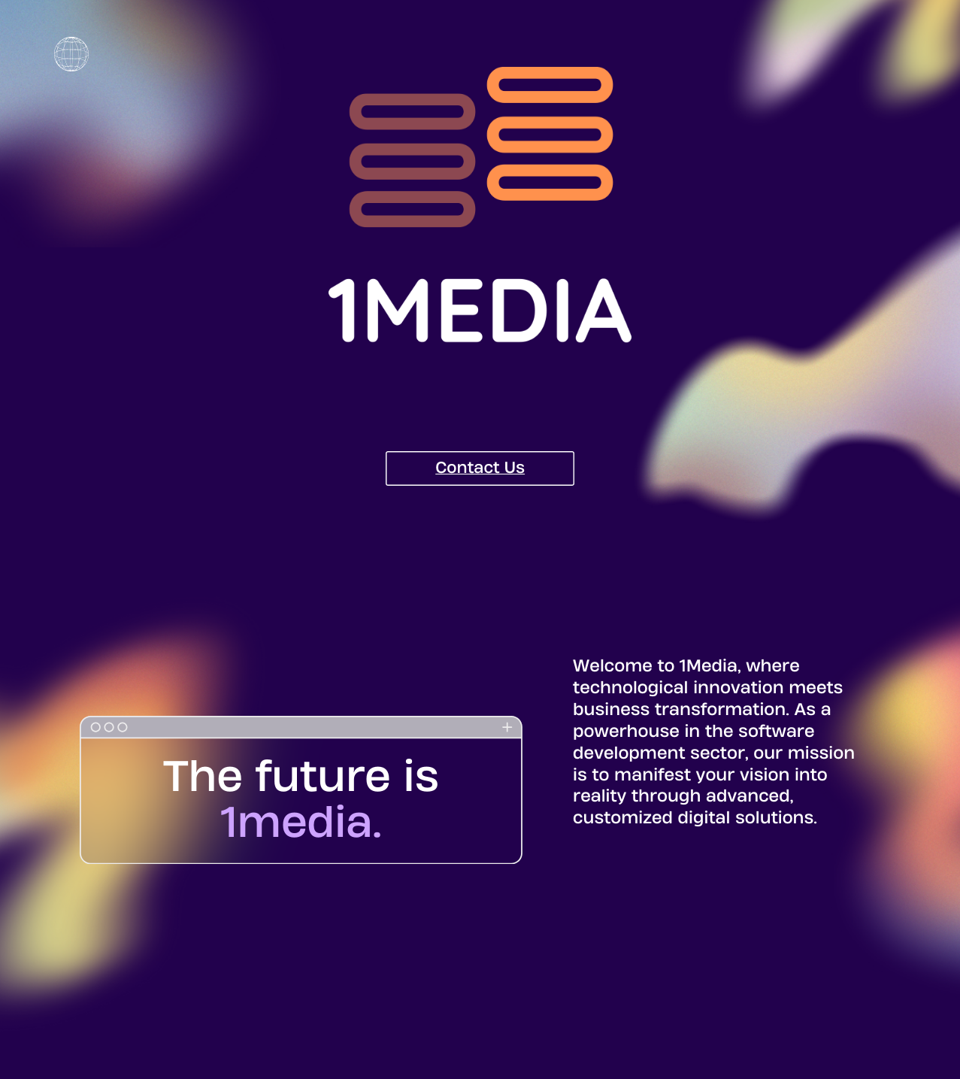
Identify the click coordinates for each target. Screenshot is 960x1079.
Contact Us (480, 467)
